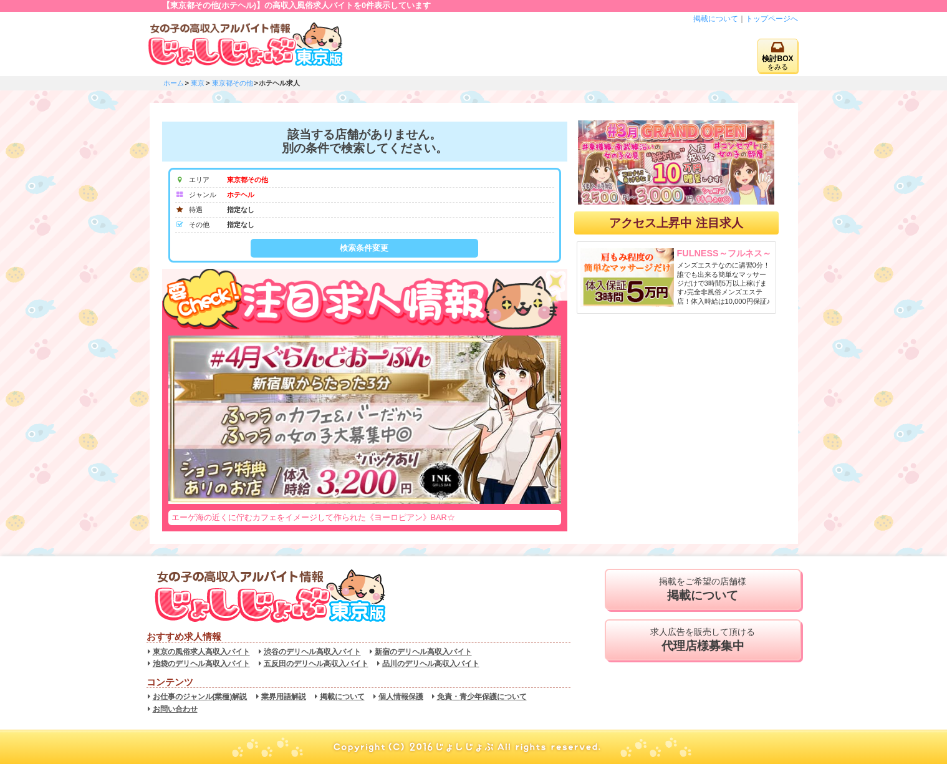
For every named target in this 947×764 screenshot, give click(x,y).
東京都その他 (232, 83)
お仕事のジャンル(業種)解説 (200, 696)
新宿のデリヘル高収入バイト (423, 651)
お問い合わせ (175, 709)
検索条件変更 (364, 248)
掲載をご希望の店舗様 (703, 589)
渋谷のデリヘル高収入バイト (312, 651)
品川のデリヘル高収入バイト (430, 663)
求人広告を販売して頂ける (703, 640)
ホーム (173, 83)
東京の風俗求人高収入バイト (201, 651)
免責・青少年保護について (482, 696)
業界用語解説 (283, 696)
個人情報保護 (400, 696)
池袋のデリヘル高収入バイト (201, 663)
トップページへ (772, 18)
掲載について (715, 18)
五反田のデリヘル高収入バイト (316, 663)
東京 (197, 83)
